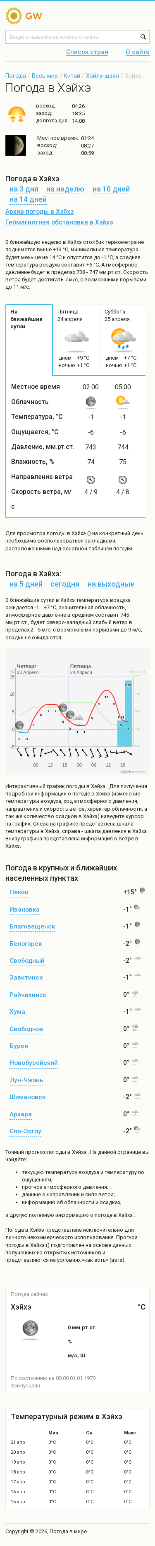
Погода (15, 76)
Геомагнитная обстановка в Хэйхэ (59, 222)
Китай (72, 76)
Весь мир (45, 76)
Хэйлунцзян (102, 76)
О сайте (138, 52)
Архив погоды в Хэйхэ (39, 211)
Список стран (87, 52)
